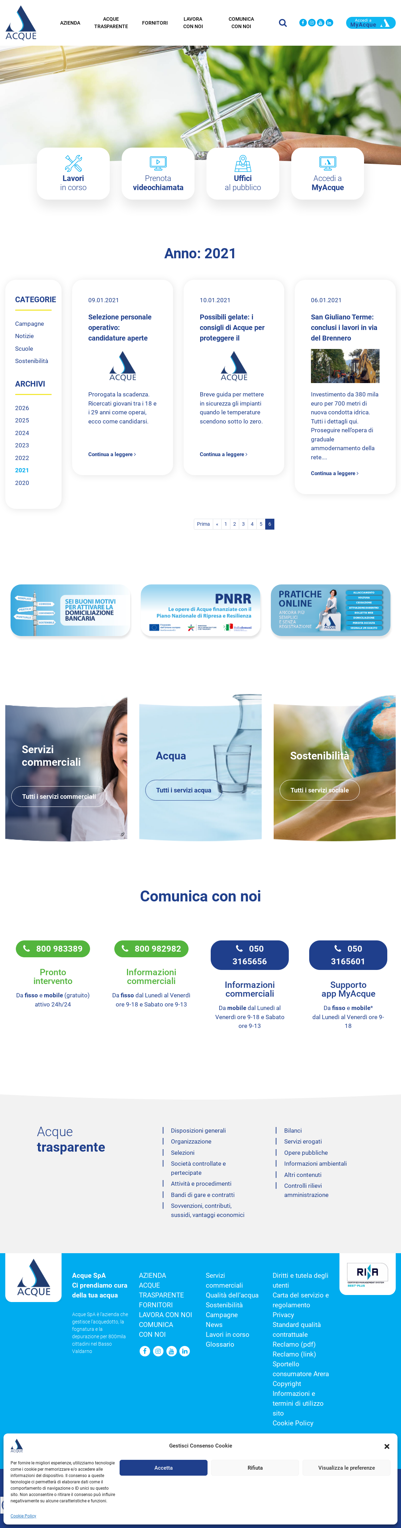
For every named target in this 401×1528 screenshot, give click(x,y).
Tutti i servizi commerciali (59, 796)
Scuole (24, 348)
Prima (203, 524)
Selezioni (183, 1152)
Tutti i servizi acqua (183, 790)
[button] (386, 1445)
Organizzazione (191, 1141)
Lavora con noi (193, 21)
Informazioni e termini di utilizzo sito (298, 1403)
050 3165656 (250, 955)
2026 (22, 408)
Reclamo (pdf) (294, 1344)
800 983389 (53, 949)
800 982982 (151, 949)
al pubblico (243, 183)
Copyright (287, 1384)
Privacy (283, 1315)
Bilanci (293, 1130)
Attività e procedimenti (201, 1183)
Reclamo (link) (294, 1354)
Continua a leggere (112, 454)
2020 (22, 482)
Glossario (220, 1344)
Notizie (24, 335)
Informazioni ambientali (315, 1163)
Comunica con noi (241, 21)
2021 (22, 470)
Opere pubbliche (306, 1152)
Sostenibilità (31, 360)
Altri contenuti (303, 1174)
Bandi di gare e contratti (203, 1194)
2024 (22, 432)
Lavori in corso (227, 1335)
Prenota (158, 183)
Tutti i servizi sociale (320, 790)
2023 (22, 445)
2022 (22, 457)
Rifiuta (255, 1468)
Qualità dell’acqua (232, 1295)
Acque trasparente (111, 21)
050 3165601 (348, 955)
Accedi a (328, 183)
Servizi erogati (303, 1141)
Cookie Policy (23, 1516)
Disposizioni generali (198, 1130)
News (214, 1325)
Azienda (70, 22)
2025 (22, 420)
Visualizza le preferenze (346, 1468)
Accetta (163, 1468)
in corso (73, 183)
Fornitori (155, 22)
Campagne (29, 323)
